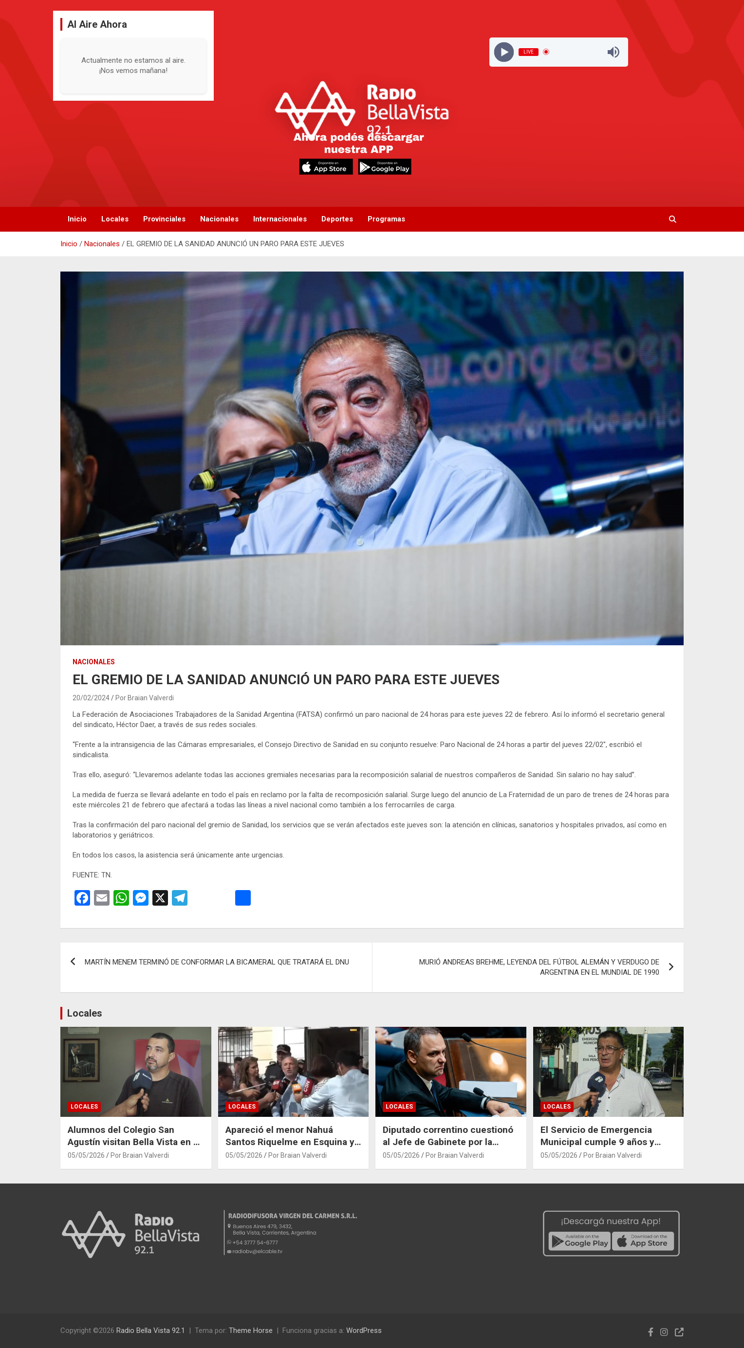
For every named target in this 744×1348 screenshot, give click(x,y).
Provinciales (164, 219)
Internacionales (280, 219)
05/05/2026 (86, 1155)
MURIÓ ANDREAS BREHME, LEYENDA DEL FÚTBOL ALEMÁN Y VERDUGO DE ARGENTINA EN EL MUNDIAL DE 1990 (539, 967)
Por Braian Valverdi (144, 698)
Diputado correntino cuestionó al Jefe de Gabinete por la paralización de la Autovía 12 (448, 1141)
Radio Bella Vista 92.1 (150, 1330)
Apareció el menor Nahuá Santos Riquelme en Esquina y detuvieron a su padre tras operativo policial (289, 1147)
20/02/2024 (91, 698)
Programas (386, 219)
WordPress (364, 1330)
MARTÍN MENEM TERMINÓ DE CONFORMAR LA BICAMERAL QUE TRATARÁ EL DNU (217, 962)
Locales (115, 219)
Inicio (77, 219)
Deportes (337, 219)
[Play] (503, 51)
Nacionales (219, 219)
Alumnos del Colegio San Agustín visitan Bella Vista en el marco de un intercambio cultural (134, 1147)
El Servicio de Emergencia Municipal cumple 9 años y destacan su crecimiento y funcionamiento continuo (597, 1147)
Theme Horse (251, 1330)
